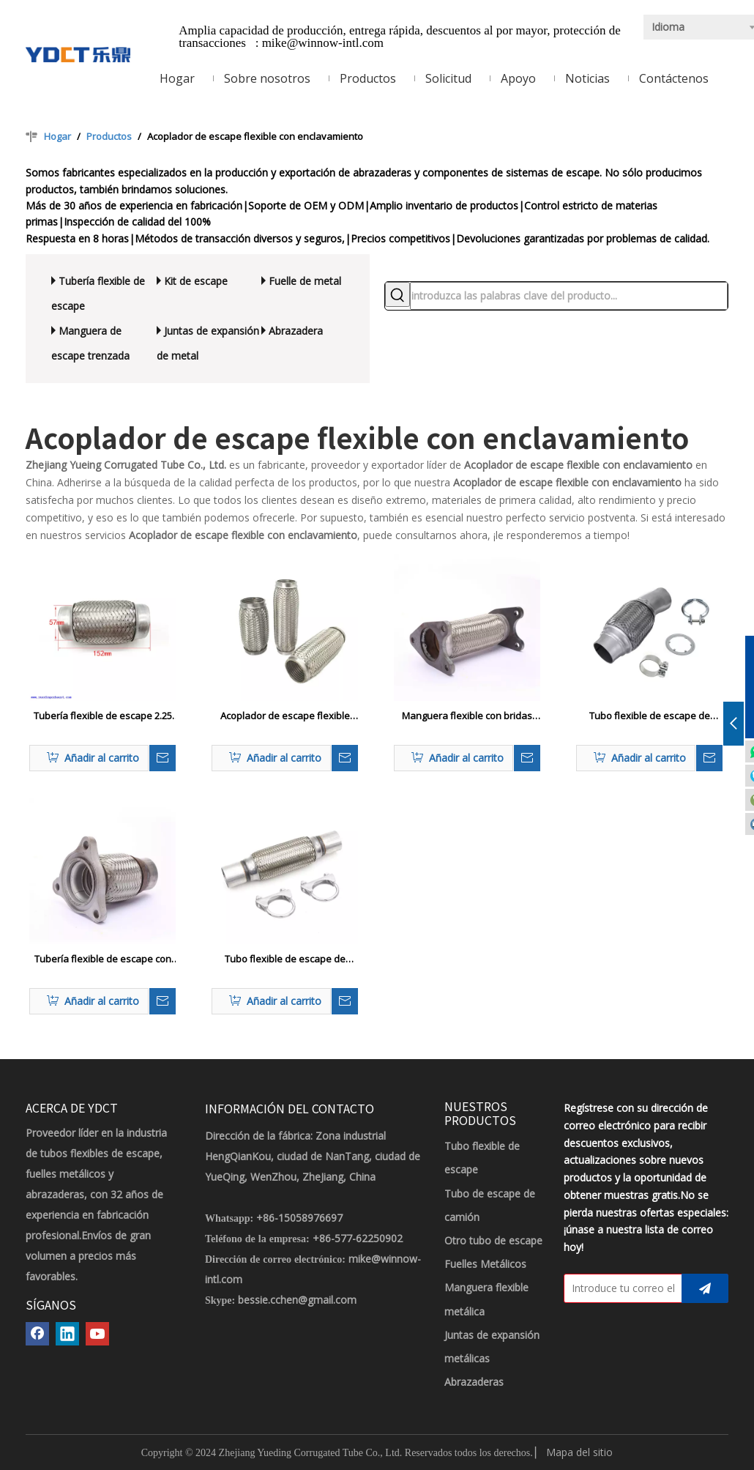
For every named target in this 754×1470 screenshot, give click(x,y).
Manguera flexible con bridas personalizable (467, 716)
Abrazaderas (474, 1382)
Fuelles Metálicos (485, 1264)
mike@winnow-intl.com (323, 43)
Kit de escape (196, 281)
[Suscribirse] (705, 1288)
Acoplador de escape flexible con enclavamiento (285, 716)
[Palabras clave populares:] (397, 294)
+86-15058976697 (299, 1218)
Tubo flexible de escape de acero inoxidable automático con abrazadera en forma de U (284, 959)
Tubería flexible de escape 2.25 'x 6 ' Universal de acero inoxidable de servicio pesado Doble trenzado (103, 716)
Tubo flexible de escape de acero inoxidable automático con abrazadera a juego (649, 716)
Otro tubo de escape (493, 1240)
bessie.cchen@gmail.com (297, 1300)
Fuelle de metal (305, 281)
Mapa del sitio (579, 1452)
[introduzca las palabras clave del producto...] (569, 296)
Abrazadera (296, 331)
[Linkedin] (67, 1333)
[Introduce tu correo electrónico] (619, 1288)
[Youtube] (97, 1333)
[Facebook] (37, 1333)
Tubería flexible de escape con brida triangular (102, 959)
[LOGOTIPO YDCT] (78, 53)
